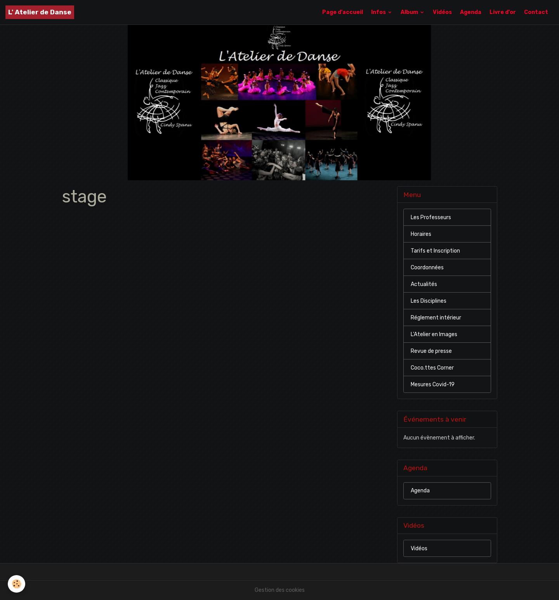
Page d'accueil (342, 12)
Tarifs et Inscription (435, 251)
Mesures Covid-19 (433, 384)
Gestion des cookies (280, 590)
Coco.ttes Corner (432, 368)
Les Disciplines (428, 301)
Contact (536, 12)
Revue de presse (431, 351)
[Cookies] (16, 584)
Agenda (470, 12)
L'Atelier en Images (434, 334)
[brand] (39, 12)
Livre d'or (503, 12)
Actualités (424, 284)
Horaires (421, 234)
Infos (379, 12)
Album (410, 12)
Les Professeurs (431, 217)
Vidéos (442, 12)
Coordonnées (427, 267)
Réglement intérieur (436, 317)
